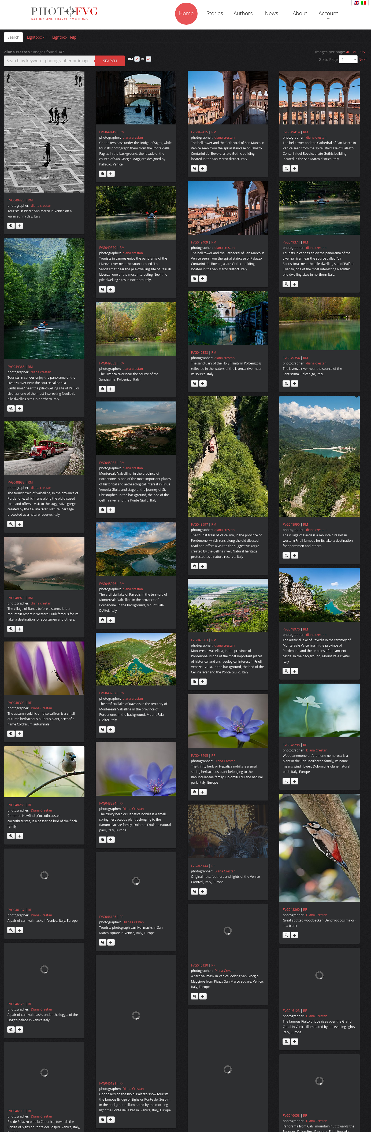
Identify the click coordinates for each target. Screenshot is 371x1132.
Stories (214, 13)
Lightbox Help (64, 37)
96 (363, 51)
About (300, 13)
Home (186, 13)
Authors (243, 13)
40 (348, 51)
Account (328, 14)
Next (362, 59)
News (271, 13)
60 (355, 51)
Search (13, 37)
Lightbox (35, 37)
